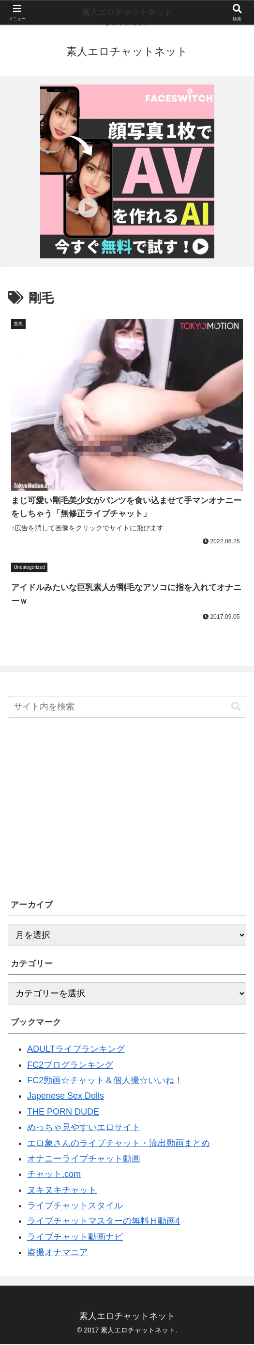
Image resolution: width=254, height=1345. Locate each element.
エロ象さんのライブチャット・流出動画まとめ (118, 1144)
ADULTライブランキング (76, 1050)
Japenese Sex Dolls (65, 1097)
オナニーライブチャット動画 (83, 1159)
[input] (127, 708)
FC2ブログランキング (70, 1066)
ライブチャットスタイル (75, 1206)
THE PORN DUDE (63, 1113)
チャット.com (54, 1175)
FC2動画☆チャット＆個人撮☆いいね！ (105, 1081)
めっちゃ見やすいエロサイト (83, 1128)
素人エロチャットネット (127, 12)
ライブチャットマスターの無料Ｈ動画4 (103, 1222)
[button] (236, 707)
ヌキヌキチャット (62, 1191)
